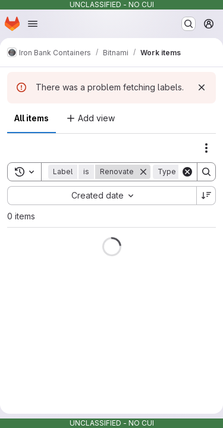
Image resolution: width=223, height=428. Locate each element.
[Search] (206, 171)
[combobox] (101, 195)
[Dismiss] (201, 87)
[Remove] (143, 172)
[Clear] (187, 172)
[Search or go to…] (188, 24)
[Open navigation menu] (32, 23)
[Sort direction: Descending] (206, 195)
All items (31, 118)
